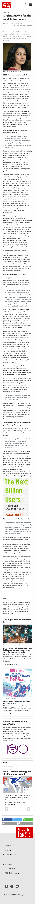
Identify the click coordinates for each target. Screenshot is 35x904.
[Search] (25, 4)
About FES (9, 864)
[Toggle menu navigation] (30, 4)
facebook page (21, 611)
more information (11, 665)
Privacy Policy (10, 854)
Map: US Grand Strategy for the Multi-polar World (17, 772)
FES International (12, 869)
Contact (8, 846)
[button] (6, 809)
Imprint (8, 850)
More (13, 804)
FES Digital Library (12, 873)
